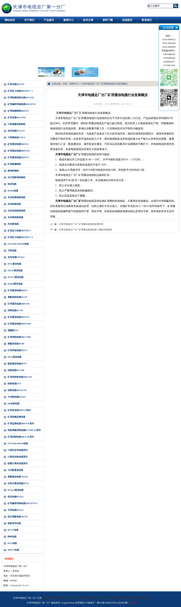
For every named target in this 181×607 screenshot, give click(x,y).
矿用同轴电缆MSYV (17, 350)
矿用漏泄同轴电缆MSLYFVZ (22, 104)
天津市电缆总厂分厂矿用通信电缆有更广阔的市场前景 (85, 229)
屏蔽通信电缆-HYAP (18, 476)
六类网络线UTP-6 (16, 137)
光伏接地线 (13, 224)
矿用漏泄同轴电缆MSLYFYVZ (22, 503)
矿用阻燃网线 (14, 164)
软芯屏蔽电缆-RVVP (18, 516)
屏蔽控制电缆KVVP (17, 297)
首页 (65, 83)
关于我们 (29, 20)
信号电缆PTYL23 (16, 131)
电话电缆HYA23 (15, 496)
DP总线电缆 (13, 403)
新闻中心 (68, 20)
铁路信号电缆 (14, 523)
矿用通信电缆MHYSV (18, 157)
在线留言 (127, 20)
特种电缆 (12, 536)
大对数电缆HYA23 (17, 397)
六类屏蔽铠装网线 (16, 124)
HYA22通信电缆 (15, 490)
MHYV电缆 (13, 550)
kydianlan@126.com (19, 585)
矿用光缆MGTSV (16, 84)
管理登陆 (79, 602)
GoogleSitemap (67, 602)
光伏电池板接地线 (16, 210)
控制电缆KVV (14, 383)
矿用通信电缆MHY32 (18, 144)
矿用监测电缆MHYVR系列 (21, 423)
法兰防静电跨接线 (16, 177)
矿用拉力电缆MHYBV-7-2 (20, 237)
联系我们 (147, 20)
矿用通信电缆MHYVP (18, 317)
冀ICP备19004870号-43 (108, 602)
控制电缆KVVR (15, 310)
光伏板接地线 (14, 204)
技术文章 (88, 20)
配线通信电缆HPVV (17, 363)
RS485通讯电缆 (15, 284)
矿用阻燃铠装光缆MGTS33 (21, 97)
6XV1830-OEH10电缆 (18, 244)
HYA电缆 (12, 543)
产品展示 (49, 20)
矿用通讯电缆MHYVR (19, 303)
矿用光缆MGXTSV (17, 117)
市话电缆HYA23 (15, 510)
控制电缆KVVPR (16, 370)
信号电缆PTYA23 (16, 257)
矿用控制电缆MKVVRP (19, 337)
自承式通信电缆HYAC (18, 483)
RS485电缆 (13, 190)
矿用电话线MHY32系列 (19, 410)
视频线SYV (13, 330)
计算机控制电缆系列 (18, 456)
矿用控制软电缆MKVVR (20, 377)
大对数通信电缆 (15, 470)
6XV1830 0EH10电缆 (18, 443)
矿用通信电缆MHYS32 (19, 150)
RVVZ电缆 (13, 530)
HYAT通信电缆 (15, 270)
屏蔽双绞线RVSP (16, 343)
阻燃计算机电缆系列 (18, 463)
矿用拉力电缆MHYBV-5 (19, 230)
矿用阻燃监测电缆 (16, 417)
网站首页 (10, 20)
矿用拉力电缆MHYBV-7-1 (20, 91)
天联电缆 (12, 250)
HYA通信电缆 (14, 264)
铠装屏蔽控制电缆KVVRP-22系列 (24, 430)
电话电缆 (12, 184)
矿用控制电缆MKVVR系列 (21, 437)
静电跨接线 (13, 170)
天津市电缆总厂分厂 (67, 113)
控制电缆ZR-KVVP (17, 390)
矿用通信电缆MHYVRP (19, 323)
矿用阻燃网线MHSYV (18, 111)
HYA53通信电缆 (15, 277)
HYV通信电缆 (14, 357)
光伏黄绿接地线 (15, 217)
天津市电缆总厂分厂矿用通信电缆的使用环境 (81, 224)
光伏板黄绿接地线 (16, 197)
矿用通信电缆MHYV (18, 290)
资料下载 (108, 20)
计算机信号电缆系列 (18, 450)
